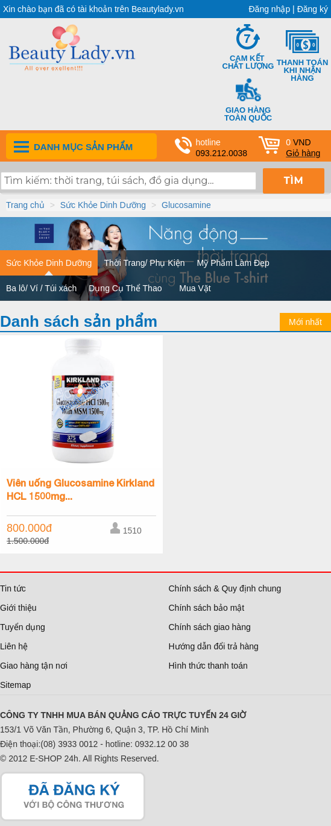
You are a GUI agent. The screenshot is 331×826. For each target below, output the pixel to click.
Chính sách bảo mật (207, 608)
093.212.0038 (222, 153)
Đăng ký (312, 9)
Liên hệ (14, 646)
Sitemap (15, 685)
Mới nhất (305, 322)
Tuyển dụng (22, 627)
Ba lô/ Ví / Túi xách (41, 288)
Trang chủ (25, 205)
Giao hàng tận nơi (34, 665)
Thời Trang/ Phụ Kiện (144, 263)
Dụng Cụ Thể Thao (125, 288)
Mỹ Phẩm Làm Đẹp (233, 263)
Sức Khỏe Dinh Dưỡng (103, 205)
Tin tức (13, 588)
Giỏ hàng (303, 153)
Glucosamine (186, 205)
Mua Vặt (194, 288)
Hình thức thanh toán (208, 665)
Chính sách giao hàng (210, 627)
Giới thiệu (18, 608)
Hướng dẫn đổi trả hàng (214, 646)
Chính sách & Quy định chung (225, 588)
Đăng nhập (270, 9)
